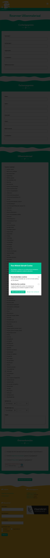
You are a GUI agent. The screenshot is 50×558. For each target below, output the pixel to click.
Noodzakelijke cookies (19, 277)
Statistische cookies (18, 284)
